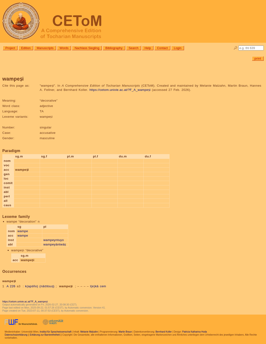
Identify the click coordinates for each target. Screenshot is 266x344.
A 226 (11, 286)
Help (148, 48)
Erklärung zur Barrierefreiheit (45, 334)
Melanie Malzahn (89, 331)
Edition (26, 48)
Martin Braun (125, 331)
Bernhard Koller (164, 331)
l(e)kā (94, 286)
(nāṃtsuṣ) (46, 286)
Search (133, 48)
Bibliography (113, 48)
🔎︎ (236, 48)
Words (64, 48)
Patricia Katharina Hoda (194, 331)
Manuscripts (45, 48)
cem (103, 286)
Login (177, 48)
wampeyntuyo (53, 240)
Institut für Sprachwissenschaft (55, 331)
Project (10, 48)
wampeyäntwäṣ (54, 244)
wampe (23, 231)
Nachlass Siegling (86, 48)
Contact (162, 48)
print (258, 58)
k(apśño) (31, 286)
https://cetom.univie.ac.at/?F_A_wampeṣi (120, 90)
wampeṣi (66, 286)
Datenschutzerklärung (16, 334)
